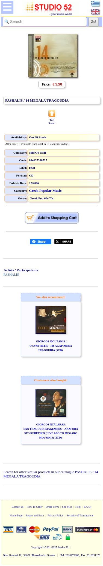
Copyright (36, 547)
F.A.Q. (87, 506)
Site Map (67, 506)
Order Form (52, 506)
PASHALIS (11, 274)
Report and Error (35, 515)
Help (78, 506)
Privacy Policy (56, 515)
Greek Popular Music (45, 190)
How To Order (35, 506)
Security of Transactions (80, 515)
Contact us (17, 506)
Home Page (16, 515)
